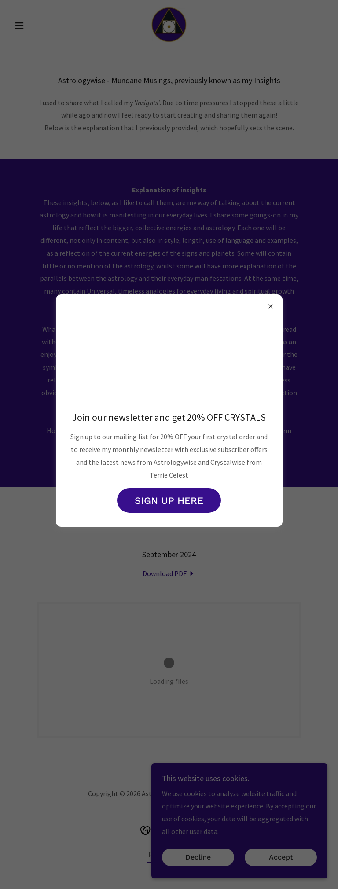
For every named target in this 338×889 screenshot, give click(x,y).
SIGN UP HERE (169, 500)
